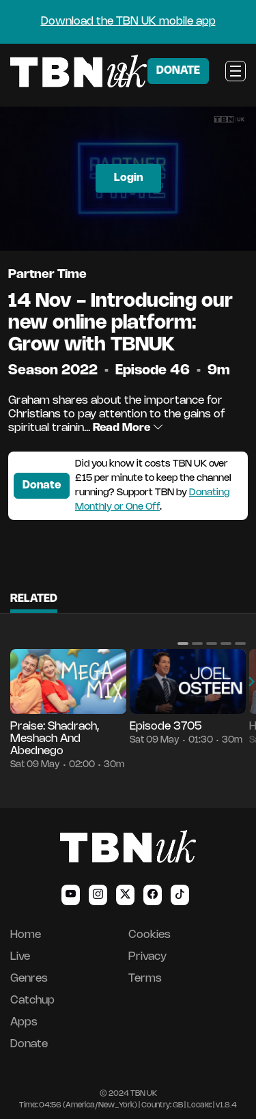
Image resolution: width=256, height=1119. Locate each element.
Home (25, 935)
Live (20, 957)
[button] (182, 643)
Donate (42, 485)
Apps (24, 1022)
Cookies (149, 935)
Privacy (147, 957)
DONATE (178, 71)
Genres (29, 978)
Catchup (32, 1000)
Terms (145, 978)
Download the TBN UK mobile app (128, 21)
